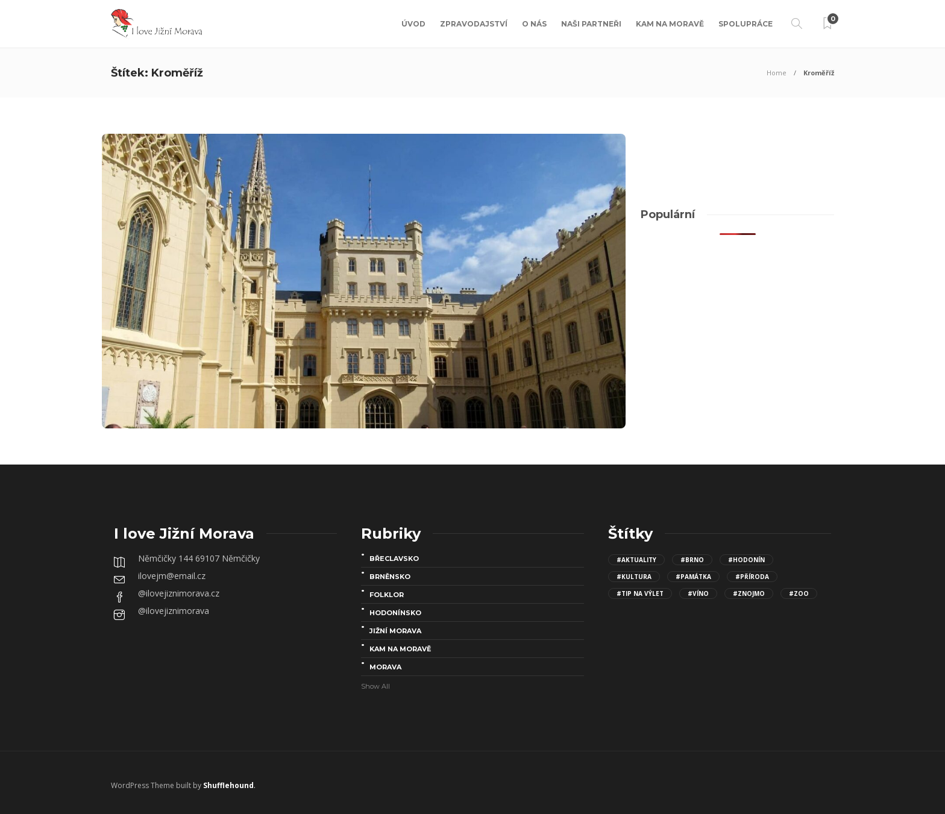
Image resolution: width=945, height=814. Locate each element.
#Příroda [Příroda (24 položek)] (752, 576)
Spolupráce (745, 23)
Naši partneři (591, 23)
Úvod (413, 23)
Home (776, 72)
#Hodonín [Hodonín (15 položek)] (746, 560)
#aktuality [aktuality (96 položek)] (636, 560)
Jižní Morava (395, 631)
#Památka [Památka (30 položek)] (693, 576)
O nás (534, 23)
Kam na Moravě (670, 23)
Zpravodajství (473, 23)
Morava (385, 667)
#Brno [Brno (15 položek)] (692, 560)
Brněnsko (389, 576)
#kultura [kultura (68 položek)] (634, 576)
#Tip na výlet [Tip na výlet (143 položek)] (640, 593)
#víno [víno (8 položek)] (698, 593)
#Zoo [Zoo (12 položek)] (799, 593)
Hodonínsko (395, 613)
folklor (386, 594)
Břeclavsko (394, 558)
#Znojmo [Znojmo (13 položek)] (749, 593)
